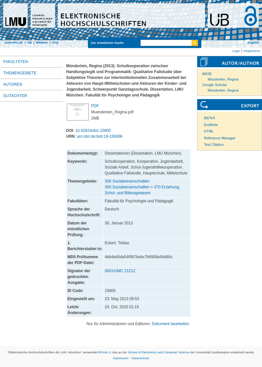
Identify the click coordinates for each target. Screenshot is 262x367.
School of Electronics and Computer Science (159, 352)
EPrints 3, (105, 352)
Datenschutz (140, 358)
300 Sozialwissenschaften (127, 181)
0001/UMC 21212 (120, 271)
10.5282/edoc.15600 (93, 130)
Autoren (12, 84)
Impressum (120, 358)
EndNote (211, 125)
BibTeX (209, 118)
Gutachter (15, 96)
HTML (209, 131)
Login (236, 51)
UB (29, 42)
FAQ (55, 42)
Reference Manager (219, 138)
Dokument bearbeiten (170, 324)
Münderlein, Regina (223, 79)
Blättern (42, 42)
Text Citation (214, 144)
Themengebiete (20, 73)
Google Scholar (214, 85)
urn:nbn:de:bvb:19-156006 (100, 136)
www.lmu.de (14, 42)
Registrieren (252, 51)
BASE (207, 74)
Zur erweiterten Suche (107, 42)
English (253, 42)
